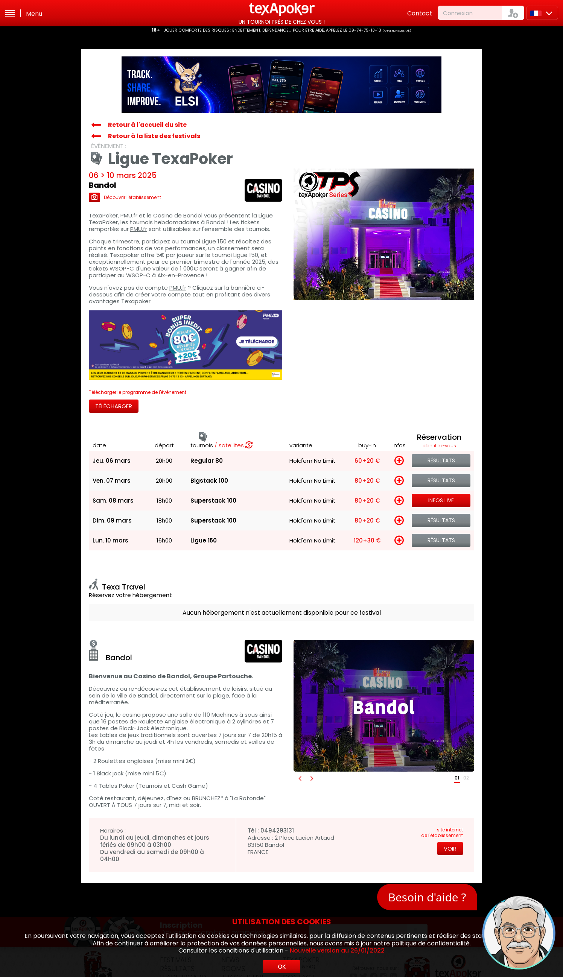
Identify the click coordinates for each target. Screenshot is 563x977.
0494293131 (277, 830)
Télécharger (113, 406)
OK (282, 967)
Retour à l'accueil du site (147, 124)
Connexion (458, 13)
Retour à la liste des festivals (154, 136)
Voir (450, 848)
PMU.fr (128, 215)
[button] (300, 778)
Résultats (441, 460)
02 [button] (466, 778)
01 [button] (457, 778)
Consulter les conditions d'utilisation (230, 950)
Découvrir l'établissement (125, 197)
